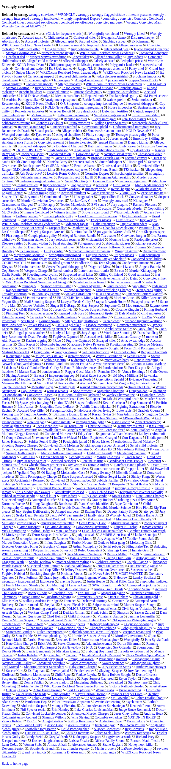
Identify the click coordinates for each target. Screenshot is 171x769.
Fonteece (70, 601)
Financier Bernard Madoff (144, 294)
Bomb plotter (32, 165)
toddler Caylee (31, 379)
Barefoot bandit (81, 232)
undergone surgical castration (40, 181)
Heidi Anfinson (57, 150)
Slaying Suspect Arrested (48, 232)
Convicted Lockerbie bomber (46, 713)
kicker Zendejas (146, 535)
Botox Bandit (55, 364)
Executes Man (29, 360)
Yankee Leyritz (85, 674)
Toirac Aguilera (98, 465)
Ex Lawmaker (29, 251)
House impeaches (120, 107)
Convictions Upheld (110, 379)
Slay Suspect (90, 305)
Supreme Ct (112, 305)
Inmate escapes (152, 527)
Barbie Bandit (92, 99)
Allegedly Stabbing (102, 628)
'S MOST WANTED (129, 573)
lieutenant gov (105, 725)
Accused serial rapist (118, 154)
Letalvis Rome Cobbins (63, 173)
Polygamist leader (122, 64)
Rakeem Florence (145, 204)
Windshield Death (126, 212)
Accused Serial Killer (16, 663)
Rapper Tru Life (101, 399)
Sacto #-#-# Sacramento (66, 515)
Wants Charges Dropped (93, 488)
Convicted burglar (133, 235)
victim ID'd (62, 402)
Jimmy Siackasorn (81, 659)
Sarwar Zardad (144, 612)
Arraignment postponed (61, 99)
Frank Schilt (99, 612)
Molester (86, 247)
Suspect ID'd (10, 197)
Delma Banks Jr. (147, 515)
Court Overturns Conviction (97, 216)
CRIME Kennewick (71, 220)
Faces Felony (136, 721)
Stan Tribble (24, 636)
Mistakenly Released (69, 492)
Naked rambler (63, 270)
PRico (57, 340)
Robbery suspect (32, 154)
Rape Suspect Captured (97, 678)
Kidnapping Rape (18, 356)
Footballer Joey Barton (40, 729)
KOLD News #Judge (35, 96)
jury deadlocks (140, 150)
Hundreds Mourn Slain (64, 484)
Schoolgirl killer (80, 457)
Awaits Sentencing (108, 702)
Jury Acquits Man (109, 538)
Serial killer (48, 496)
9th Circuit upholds (29, 162)
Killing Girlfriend (111, 274)
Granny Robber (102, 500)
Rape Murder (60, 694)
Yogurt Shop (10, 301)
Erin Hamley (60, 709)
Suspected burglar (14, 500)
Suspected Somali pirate (43, 566)
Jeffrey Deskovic (76, 570)
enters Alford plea (116, 49)
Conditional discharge (17, 488)
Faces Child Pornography (141, 348)
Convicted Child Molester (61, 445)
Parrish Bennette (39, 639)
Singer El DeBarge (63, 305)
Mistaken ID (102, 449)
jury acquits (116, 80)
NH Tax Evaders (43, 348)
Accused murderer (73, 193)
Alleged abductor (54, 208)
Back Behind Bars (101, 492)
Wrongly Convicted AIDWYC (23, 26)
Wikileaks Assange (148, 189)
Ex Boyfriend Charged (67, 146)
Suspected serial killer (78, 274)
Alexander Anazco (84, 744)
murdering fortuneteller (57, 523)
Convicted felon (60, 154)
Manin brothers (105, 748)
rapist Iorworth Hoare (111, 301)
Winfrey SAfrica (108, 457)
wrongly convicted (42, 14)
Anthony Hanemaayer (151, 667)
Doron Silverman (129, 643)
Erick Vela (45, 643)
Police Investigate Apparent (71, 702)
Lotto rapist (124, 410)
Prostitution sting (121, 344)
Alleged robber (71, 131)
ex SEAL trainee (57, 165)
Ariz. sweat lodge (133, 340)
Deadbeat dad (15, 57)
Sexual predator (45, 131)
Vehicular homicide (95, 352)
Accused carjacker (63, 461)
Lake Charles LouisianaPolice (102, 531)
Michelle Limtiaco (129, 472)
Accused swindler (14, 259)
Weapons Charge (35, 270)
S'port (152, 636)
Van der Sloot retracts (74, 589)
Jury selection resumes (64, 239)
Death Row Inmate (41, 247)
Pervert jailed (59, 671)
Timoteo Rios (11, 624)
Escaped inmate (58, 92)
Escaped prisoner (143, 301)
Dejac (134, 278)
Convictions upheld (39, 84)
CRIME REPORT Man (32, 309)
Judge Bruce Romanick (135, 709)
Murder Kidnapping (143, 270)
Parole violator (113, 367)
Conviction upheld (95, 127)
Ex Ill (89, 177)
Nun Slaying (46, 399)
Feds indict (159, 286)
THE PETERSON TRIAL (42, 733)
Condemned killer (56, 197)
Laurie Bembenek (38, 651)
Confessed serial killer (116, 165)
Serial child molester (144, 445)
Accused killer (45, 169)
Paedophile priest (146, 239)
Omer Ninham (118, 597)
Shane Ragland (112, 744)
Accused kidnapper (141, 103)
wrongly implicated (45, 18)
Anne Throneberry (148, 422)
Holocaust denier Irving (94, 410)
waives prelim (116, 99)
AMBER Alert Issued (115, 535)
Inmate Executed (80, 142)
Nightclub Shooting (110, 391)
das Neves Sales (99, 573)
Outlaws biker (11, 158)
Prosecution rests (125, 317)
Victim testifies (41, 115)
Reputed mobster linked (89, 282)
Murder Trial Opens (124, 523)
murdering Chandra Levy (19, 208)
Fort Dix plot (137, 367)
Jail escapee (62, 80)
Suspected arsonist (111, 68)
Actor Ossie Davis (72, 399)
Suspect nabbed (80, 480)
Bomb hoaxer (126, 146)
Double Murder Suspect (18, 620)
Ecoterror (154, 461)
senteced (102, 185)
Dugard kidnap (138, 142)
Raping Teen (93, 511)
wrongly (83, 14)
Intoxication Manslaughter (100, 639)
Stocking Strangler (43, 573)
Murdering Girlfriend (88, 682)
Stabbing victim (55, 360)
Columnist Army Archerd (19, 717)
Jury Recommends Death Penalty (25, 336)
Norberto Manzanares (35, 674)
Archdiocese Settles (118, 329)
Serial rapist (10, 80)
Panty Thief (145, 329)
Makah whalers (58, 278)
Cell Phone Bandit (105, 169)
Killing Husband (155, 309)
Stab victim (45, 418)
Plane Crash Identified (93, 503)
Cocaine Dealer (96, 484)
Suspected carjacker (74, 169)
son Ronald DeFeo (46, 290)
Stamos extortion (18, 88)
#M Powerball (120, 698)
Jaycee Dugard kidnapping (64, 266)
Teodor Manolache (73, 204)
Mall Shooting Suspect (40, 301)
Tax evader (108, 235)
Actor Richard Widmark (49, 519)
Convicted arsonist (51, 142)
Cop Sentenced (140, 402)
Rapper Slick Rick (111, 197)
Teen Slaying (108, 263)
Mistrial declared (71, 348)
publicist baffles (108, 480)
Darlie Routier (12, 274)
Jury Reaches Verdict (31, 461)
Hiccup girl (135, 162)
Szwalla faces (51, 430)
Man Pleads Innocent (149, 185)
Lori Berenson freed (111, 430)
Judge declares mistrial (37, 220)
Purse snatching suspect (49, 329)
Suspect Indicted (86, 402)
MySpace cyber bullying (32, 402)
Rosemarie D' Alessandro (68, 752)
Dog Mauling (54, 585)
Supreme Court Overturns (19, 430)
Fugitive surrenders (133, 224)
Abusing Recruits (77, 733)
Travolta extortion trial (133, 651)
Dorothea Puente (13, 503)
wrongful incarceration (35, 538)
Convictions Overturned (92, 527)
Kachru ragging (36, 340)
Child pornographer (62, 64)
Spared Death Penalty (21, 453)
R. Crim (29, 469)
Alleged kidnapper (75, 61)
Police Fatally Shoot (149, 698)
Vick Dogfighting (14, 531)
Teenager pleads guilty (131, 134)
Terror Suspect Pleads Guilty (51, 535)
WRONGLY (66, 14)
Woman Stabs (32, 744)
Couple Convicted (18, 437)
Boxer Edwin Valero (146, 115)
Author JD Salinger (29, 278)
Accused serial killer (98, 336)
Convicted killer (13, 22)
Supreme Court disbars (123, 92)
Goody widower (66, 352)
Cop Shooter (10, 270)
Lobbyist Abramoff (152, 434)
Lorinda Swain (49, 321)
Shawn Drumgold (145, 597)
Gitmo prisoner (29, 527)
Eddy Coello (86, 434)
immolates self (154, 554)
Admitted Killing (38, 158)
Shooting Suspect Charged (20, 445)
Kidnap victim (38, 243)
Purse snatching (130, 690)
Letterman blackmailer (73, 115)
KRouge (21, 348)
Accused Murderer (15, 519)
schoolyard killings (63, 333)
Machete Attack (124, 298)
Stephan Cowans (13, 570)
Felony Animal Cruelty (48, 698)
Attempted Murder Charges (90, 713)
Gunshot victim (125, 352)
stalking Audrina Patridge (41, 601)
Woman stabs (105, 690)
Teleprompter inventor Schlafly (141, 492)
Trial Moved (10, 667)
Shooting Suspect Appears (67, 624)
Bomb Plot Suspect (44, 647)
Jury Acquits (90, 333)
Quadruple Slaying (58, 597)
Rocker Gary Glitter (83, 200)
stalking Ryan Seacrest (111, 123)
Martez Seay (27, 371)
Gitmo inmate (61, 422)
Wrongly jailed (134, 33)
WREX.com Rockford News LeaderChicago (36, 282)
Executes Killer (66, 639)
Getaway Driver (17, 690)
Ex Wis (147, 317)
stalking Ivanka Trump (17, 142)
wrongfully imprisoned (65, 255)
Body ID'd (21, 329)
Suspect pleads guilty (58, 216)
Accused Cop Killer (31, 410)
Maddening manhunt (131, 453)
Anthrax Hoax (153, 713)
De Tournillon (73, 426)
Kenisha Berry (57, 162)
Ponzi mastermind (39, 298)
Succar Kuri (14, 671)
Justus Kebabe (28, 655)
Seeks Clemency (69, 643)
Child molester (58, 37)
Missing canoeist (92, 64)
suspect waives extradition (48, 57)
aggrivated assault (118, 737)
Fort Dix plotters (79, 690)
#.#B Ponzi (157, 426)
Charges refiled (27, 185)
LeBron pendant (27, 216)
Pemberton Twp (36, 702)
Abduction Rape (110, 721)
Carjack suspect (144, 111)
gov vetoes (74, 465)
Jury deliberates (45, 88)
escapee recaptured (99, 325)
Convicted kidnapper (153, 53)
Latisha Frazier (79, 740)
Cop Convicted (31, 391)
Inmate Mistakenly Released (101, 655)
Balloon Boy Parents (46, 294)
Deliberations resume (109, 150)
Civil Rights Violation (137, 608)
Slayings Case (117, 550)
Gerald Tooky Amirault (18, 558)
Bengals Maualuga (80, 430)
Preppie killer (135, 469)
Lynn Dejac (105, 383)
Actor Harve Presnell (47, 690)
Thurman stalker (32, 239)
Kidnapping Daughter (145, 663)
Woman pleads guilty (52, 636)
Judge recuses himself (126, 282)
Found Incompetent (15, 449)
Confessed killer (84, 37)
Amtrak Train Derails (108, 589)
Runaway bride (95, 189)
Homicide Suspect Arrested (91, 636)
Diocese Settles (12, 243)
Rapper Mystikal (90, 286)
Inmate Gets (140, 550)
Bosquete (118, 484)
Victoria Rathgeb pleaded (126, 686)
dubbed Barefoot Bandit (18, 496)
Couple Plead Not (14, 387)
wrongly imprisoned (45, 259)
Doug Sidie (41, 352)
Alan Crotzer (11, 702)
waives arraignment (133, 181)
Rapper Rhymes (43, 189)
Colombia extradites (108, 717)
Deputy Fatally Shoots (122, 511)
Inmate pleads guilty (88, 92)
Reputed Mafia (12, 639)
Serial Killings (12, 298)
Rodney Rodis (37, 593)
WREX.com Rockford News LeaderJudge (69, 72)
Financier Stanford (64, 127)
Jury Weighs (148, 220)
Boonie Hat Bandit (42, 748)
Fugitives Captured (66, 336)
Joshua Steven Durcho (85, 558)
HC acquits (104, 208)
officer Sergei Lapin (112, 476)
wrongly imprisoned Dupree (80, 18)
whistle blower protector (45, 465)
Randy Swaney (100, 472)
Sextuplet (8, 538)
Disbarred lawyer (143, 37)
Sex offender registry (75, 748)
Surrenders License (90, 597)
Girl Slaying (121, 185)
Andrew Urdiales (33, 305)
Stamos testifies (13, 465)
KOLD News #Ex (57, 107)
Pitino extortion (79, 123)
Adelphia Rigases (118, 243)
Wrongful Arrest (126, 251)
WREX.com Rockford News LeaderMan (114, 84)
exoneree (42, 437)
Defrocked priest (13, 119)
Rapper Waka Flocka (143, 80)
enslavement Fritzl (112, 278)
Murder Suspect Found (94, 309)
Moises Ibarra (121, 496)
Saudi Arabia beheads (31, 694)
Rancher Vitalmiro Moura (74, 538)
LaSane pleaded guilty (136, 748)
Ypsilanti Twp (26, 472)
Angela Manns (95, 698)
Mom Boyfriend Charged (99, 437)
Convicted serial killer (146, 259)
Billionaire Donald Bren (70, 414)
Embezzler (32, 107)
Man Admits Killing (131, 449)
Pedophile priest (132, 61)
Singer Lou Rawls (34, 678)
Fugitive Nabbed (13, 573)
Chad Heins (55, 616)
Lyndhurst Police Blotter (54, 488)
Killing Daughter (41, 503)
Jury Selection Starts (116, 667)
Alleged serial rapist (89, 80)
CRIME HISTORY (29, 150)
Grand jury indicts (56, 577)
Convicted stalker (141, 197)
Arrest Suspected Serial (109, 364)
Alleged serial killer (108, 57)
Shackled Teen (63, 593)
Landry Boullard (144, 577)
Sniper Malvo (25, 72)
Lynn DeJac (10, 744)
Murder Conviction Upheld (20, 542)
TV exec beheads (52, 457)
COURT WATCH (14, 263)
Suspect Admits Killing (57, 286)
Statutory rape (137, 682)
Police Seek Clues (107, 733)
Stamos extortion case (21, 53)
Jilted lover (67, 247)
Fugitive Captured (78, 340)
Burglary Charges (55, 546)
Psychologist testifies (129, 173)
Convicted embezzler (29, 68)
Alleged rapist (64, 41)
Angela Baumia (150, 266)
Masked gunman (31, 484)
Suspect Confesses (107, 729)
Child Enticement (80, 616)
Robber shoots (47, 507)
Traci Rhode (133, 457)
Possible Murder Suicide (114, 507)
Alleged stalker (52, 721)
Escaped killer (106, 340)
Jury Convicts (134, 729)
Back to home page (15, 763)
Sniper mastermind (106, 604)
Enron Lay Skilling (146, 138)
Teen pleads (111, 321)
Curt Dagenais (132, 437)
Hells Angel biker (68, 325)
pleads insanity (60, 138)
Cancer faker (80, 57)
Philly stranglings (98, 134)
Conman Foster (103, 181)
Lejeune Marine (93, 461)
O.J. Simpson (69, 103)
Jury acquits (119, 204)
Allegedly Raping (52, 469)
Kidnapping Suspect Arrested (105, 445)
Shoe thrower (82, 391)
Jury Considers (12, 325)
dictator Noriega (79, 356)
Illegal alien (82, 150)
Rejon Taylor (128, 678)
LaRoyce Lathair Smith (38, 589)
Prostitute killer (149, 228)
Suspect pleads (124, 255)
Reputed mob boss (71, 313)
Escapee (76, 519)
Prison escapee (72, 88)
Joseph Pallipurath (51, 558)
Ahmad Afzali (57, 744)
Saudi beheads (117, 286)
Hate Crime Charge (19, 643)
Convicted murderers (131, 325)
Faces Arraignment (84, 663)
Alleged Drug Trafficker (81, 321)
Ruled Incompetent (50, 632)
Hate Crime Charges (150, 496)
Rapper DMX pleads (16, 169)
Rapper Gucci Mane (79, 371)
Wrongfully (132, 639)
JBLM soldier (156, 84)
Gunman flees (79, 469)
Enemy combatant (14, 659)
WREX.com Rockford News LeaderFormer (74, 686)
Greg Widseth (58, 737)
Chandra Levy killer (49, 123)
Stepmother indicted (153, 581)
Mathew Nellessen (85, 228)
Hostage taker (83, 197)
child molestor (151, 313)
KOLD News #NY (139, 131)
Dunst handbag (147, 333)
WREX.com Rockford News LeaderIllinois (31, 554)
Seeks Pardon (136, 356)
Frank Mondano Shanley (23, 585)
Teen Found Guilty (29, 725)
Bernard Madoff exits (145, 740)
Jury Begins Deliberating (33, 511)
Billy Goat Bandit (94, 496)
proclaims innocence (147, 76)
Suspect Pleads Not (74, 604)
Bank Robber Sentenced (80, 367)
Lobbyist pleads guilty (136, 628)
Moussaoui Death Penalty (133, 519)
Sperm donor (146, 647)
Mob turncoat (135, 305)
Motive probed (16, 535)
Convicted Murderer (59, 434)
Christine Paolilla (100, 426)
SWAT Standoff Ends (106, 585)
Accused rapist (32, 37)
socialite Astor (84, 278)
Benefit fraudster (30, 92)
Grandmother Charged (17, 204)
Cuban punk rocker (39, 628)
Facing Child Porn (118, 558)
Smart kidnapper (110, 162)
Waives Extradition (109, 356)
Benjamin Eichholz (154, 352)
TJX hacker (132, 169)
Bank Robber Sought (116, 674)
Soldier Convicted (108, 562)
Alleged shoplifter (68, 134)
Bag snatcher (52, 655)
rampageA (29, 286)
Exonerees (47, 581)
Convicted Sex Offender (115, 647)
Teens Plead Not (47, 426)
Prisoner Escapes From (127, 694)
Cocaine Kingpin (127, 309)
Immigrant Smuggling (91, 422)
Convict (71, 655)
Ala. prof (86, 383)
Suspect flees (58, 228)
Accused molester (37, 41)
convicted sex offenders (77, 22)
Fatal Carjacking (13, 317)
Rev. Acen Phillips (133, 725)
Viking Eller (127, 193)
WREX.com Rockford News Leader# (27, 45)
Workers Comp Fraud (43, 612)
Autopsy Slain (145, 558)
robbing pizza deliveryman (136, 500)
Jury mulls (32, 197)
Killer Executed (151, 298)
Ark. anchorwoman (98, 643)
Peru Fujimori (28, 577)
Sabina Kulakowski (78, 566)
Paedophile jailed (75, 441)
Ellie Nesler (10, 601)
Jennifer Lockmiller (141, 616)
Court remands (29, 604)
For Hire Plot (87, 593)
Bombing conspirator (46, 608)
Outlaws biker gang (111, 542)
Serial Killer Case (122, 581)
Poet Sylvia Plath (157, 639)
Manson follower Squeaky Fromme (121, 247)
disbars (11, 367)
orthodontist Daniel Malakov (135, 441)
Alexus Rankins (79, 725)
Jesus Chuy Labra (126, 713)
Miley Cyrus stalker (49, 356)
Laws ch (74, 698)
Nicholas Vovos (72, 573)
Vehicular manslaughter (36, 177)
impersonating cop (62, 375)
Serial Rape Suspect (93, 375)
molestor (152, 336)
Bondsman (66, 503)
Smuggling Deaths (19, 418)
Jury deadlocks (86, 111)
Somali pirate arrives (85, 329)
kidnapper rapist (77, 224)
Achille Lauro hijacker (95, 406)
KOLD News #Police (40, 103)
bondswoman (51, 371)
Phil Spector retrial (33, 709)
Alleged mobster (69, 84)
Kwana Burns (159, 449)
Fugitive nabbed (97, 255)
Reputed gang (36, 422)
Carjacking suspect (41, 76)
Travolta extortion (14, 294)
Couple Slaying (137, 562)
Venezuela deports (14, 608)
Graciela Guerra (149, 410)
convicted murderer (109, 22)
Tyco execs (43, 134)
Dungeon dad (138, 391)
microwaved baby (117, 360)
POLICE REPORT (79, 608)
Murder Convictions (129, 636)
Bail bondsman (149, 255)
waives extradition (78, 294)
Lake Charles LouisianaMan (93, 709)
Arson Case (55, 725)
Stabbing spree (81, 208)
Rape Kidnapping (146, 360)
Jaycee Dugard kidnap (70, 158)
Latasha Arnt (78, 585)
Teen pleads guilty (149, 290)
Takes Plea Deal (139, 387)
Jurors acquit (119, 138)
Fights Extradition (134, 216)
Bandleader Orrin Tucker (126, 461)
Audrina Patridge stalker (22, 99)
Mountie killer (119, 239)
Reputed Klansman (100, 45)
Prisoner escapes (41, 313)
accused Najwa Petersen (88, 344)
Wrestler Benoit (60, 111)
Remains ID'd (107, 371)
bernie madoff (59, 682)
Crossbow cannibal (31, 138)
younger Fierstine (64, 705)
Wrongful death (128, 399)
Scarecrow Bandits (19, 632)
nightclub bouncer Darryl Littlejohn (93, 632)
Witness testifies (65, 212)
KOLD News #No (108, 294)
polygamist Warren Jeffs (114, 232)
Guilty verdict (53, 251)
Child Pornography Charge (38, 476)
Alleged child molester (42, 61)
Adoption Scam (139, 589)
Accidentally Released (29, 480)
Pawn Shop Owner (137, 480)
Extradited (115, 682)
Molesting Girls (141, 542)
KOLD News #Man (30, 64)
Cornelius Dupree (97, 173)
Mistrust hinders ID (15, 352)
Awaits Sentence (113, 663)
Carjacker (36, 317)
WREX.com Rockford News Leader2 (129, 72)
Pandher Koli (84, 263)
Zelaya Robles (12, 721)
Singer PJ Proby (125, 527)
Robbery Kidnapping (104, 624)
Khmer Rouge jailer (42, 193)
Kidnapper (140, 200)
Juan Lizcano (125, 266)
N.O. (89, 647)
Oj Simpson (121, 612)
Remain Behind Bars (92, 620)
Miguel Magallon (113, 593)
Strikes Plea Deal (39, 325)
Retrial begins (120, 189)
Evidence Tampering (143, 379)
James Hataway (12, 441)
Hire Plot (142, 507)
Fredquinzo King (61, 410)
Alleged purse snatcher (29, 333)
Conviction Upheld (71, 628)
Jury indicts (135, 57)
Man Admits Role (129, 414)
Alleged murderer (67, 511)
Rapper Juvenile (17, 290)
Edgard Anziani (12, 193)
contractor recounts (107, 469)
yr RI (135, 554)
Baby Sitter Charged (83, 667)
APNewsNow (71, 647)
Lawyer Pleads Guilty (76, 301)
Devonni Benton (13, 748)
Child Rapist (26, 344)
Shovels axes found (95, 212)
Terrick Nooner (82, 542)
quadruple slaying (14, 115)
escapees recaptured (137, 632)
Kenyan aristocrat (74, 500)
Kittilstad (8, 674)
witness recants (57, 391)
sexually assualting (95, 317)
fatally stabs (96, 515)
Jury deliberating (54, 185)
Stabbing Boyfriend (99, 651)
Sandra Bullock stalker (73, 418)
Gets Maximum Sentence (84, 554)
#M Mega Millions (126, 375)
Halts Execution (104, 224)
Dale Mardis (127, 313)
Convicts (140, 18)
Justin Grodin (120, 422)
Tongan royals (81, 185)
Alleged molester (130, 45)
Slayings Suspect (111, 671)
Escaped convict (136, 158)
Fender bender (84, 671)
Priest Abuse (158, 686)
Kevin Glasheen (114, 402)
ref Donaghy (46, 204)
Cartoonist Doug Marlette (148, 364)
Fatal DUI (28, 457)
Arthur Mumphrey (85, 546)
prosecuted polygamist (47, 659)
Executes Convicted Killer (20, 546)
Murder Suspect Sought (140, 604)
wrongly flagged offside (108, 14)
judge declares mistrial (112, 76)
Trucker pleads (101, 220)
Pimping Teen (15, 313)
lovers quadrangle (103, 752)
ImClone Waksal (65, 437)
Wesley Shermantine (120, 395)
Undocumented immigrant (131, 127)
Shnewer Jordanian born (104, 131)
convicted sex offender (42, 22)
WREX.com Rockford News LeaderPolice (31, 224)
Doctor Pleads (11, 651)
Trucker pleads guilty (123, 96)
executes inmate (152, 193)
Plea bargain (14, 235)
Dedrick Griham (74, 612)
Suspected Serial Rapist (56, 620)
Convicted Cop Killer (45, 570)
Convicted (156, 18)
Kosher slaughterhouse (47, 740)
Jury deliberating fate (90, 138)
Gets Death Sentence (62, 317)
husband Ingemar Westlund (143, 321)
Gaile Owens (159, 371)
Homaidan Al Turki (47, 449)
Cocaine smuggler (36, 80)
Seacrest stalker (83, 162)
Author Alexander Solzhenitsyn (103, 705)
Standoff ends (106, 608)
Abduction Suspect (34, 705)
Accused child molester (75, 76)
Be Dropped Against (144, 566)
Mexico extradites (67, 96)
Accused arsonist (70, 45)
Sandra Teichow (40, 562)
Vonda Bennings (133, 371)
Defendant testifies (115, 111)
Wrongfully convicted (104, 33)
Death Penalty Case (92, 523)
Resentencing (11, 103)
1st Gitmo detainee (58, 527)
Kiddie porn (155, 437)
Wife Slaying (80, 717)
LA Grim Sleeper (13, 232)
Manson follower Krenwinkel (61, 453)
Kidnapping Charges (85, 360)
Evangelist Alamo (113, 37)
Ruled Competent (90, 550)
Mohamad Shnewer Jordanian (89, 251)
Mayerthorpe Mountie (29, 255)
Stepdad (50, 604)
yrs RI (68, 550)
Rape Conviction (126, 503)
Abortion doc (11, 41)
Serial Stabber (140, 430)
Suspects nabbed (141, 570)
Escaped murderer (14, 740)
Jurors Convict (63, 309)
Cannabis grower (130, 88)
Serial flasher (139, 484)
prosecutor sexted (32, 228)
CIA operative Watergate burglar (133, 620)
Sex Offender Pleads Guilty (40, 367)
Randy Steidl (35, 737)
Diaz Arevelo (125, 220)
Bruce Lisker (101, 441)
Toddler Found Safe (140, 538)
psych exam (134, 702)
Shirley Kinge (140, 476)
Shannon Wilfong (54, 717)
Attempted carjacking (141, 585)
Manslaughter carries (16, 426)
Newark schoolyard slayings (21, 364)
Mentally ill (67, 387)
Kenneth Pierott (141, 705)
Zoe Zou (163, 628)
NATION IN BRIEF (142, 717)
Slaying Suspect (71, 581)
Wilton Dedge (40, 531)
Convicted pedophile (51, 663)
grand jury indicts (34, 752)
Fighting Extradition (131, 406)
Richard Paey (145, 737)
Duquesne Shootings (138, 624)
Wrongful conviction (16, 134)
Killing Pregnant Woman (91, 577)
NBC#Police (10, 212)
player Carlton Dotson (90, 694)
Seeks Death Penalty (30, 515)
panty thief (139, 286)
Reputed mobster (75, 119)
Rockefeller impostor (29, 111)
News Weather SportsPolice (145, 655)
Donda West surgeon (44, 119)
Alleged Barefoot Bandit (79, 235)
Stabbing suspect (114, 41)
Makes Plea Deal (99, 519)
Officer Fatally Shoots (110, 740)
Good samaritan (139, 274)
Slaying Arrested (17, 375)
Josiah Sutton (31, 597)
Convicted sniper (155, 278)
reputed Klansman (110, 142)
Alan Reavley (11, 340)
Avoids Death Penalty (77, 507)
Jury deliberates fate (85, 49)
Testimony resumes (130, 426)
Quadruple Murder (130, 208)
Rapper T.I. (85, 68)
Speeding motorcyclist (42, 274)
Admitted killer (29, 49)
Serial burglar (11, 84)
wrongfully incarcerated (18, 581)
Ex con (119, 270)
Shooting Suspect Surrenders (44, 667)
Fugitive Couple (157, 414)
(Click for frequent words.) (64, 33)
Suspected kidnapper (32, 146)
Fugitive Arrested (36, 414)
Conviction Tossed (40, 395)
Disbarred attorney (94, 601)
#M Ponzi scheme (155, 96)
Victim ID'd (45, 383)
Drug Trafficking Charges (113, 290)
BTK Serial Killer (70, 395)
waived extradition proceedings (101, 387)
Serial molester (142, 99)
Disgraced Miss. (99, 266)
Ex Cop (32, 721)
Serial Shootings (76, 181)
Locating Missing (64, 678)
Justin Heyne (96, 581)
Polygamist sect (69, 177)
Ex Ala (39, 375)
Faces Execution (102, 193)
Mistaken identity (68, 651)
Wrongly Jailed (120, 515)
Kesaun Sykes (101, 414)
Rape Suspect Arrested (77, 476)
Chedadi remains (77, 449)
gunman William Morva (117, 434)
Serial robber (112, 546)
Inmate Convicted (36, 212)
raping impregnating (89, 107)
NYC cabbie (55, 379)
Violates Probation (110, 616)
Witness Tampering (138, 733)
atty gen (148, 511)
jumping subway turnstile (132, 488)
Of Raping (48, 472)
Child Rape (63, 674)
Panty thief (136, 68)
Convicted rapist (87, 154)
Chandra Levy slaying (118, 228)
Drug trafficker (55, 49)
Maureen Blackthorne (17, 383)
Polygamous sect (89, 243)
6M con (158, 484)
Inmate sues (39, 263)
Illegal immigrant (104, 119)
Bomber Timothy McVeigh (147, 531)
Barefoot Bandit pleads (130, 465)
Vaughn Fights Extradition (137, 383)
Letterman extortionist (93, 270)
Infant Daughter (55, 542)
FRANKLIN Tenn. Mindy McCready (83, 298)
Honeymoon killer (141, 744)
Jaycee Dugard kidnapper (151, 49)
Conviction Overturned (109, 570)
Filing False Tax (137, 546)
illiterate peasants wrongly (145, 14)
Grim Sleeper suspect (150, 232)
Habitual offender (100, 146)
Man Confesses (66, 531)
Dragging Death (80, 379)
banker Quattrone (29, 616)
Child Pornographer (75, 729)
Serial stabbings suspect (110, 115)
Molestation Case (73, 472)
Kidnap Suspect (146, 243)
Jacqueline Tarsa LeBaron (57, 406)
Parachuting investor (113, 659)
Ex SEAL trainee (60, 68)
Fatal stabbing (62, 243)
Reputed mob (94, 96)
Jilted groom (61, 263)
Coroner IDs (121, 601)
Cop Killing (156, 208)
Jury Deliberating (140, 671)
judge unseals (86, 535)
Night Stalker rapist (110, 566)
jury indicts (69, 496)
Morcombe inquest (53, 344)
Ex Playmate (36, 671)
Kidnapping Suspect (87, 737)
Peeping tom (10, 414)
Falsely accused (104, 61)
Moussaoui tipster (101, 313)
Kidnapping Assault (146, 659)
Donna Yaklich (34, 682)
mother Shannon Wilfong (73, 562)
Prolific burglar (12, 247)
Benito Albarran (85, 165)
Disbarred (94, 395)
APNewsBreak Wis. (136, 418)
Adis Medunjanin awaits (33, 492)
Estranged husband (100, 88)
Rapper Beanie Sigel (32, 127)
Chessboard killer (150, 154)
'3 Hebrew (120, 577)
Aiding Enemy (74, 259)
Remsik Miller (117, 554)
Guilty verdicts (69, 189)
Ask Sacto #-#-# (30, 173)
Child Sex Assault (99, 453)
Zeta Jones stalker (134, 119)
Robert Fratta (79, 364)
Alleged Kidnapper (77, 290)
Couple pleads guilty (42, 235)
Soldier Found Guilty (43, 441)
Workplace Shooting (118, 333)
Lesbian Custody (129, 336)
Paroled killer (88, 41)
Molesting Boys (42, 387)
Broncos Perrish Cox (105, 158)
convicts (125, 18)
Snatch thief (24, 399)
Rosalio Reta (34, 624)
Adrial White (30, 686)
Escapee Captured (14, 189)
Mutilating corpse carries (19, 523)
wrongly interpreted (15, 18)
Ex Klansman (141, 41)
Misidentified (95, 239)
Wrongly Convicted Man (143, 22)
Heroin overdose (29, 266)
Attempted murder (44, 500)
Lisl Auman (26, 406)
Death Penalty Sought (103, 348)
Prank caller (66, 383)
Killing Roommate (81, 721)
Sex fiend (27, 321)
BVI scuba (98, 204)
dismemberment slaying (57, 53)
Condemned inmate (135, 263)
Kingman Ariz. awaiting (114, 177)
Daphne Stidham (106, 418)
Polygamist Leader (46, 550)
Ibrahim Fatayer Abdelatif (108, 259)
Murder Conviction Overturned (42, 200)
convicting (110, 18)
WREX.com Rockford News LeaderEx (106, 53)
